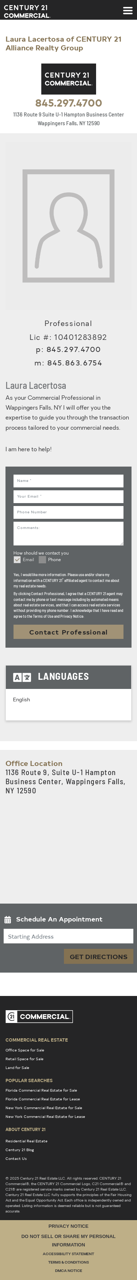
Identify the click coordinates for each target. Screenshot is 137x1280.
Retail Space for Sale (24, 1058)
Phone (54, 560)
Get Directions (99, 956)
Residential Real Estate (26, 1140)
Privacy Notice (68, 1226)
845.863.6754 (74, 362)
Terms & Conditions (68, 1263)
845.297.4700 (68, 102)
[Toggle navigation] (128, 7)
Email (28, 560)
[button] (68, 920)
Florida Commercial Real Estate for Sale (41, 1090)
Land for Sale (17, 1067)
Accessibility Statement (68, 1254)
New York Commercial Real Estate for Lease (45, 1116)
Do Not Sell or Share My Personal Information (68, 1241)
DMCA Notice (68, 1271)
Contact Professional (68, 631)
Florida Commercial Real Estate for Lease (42, 1098)
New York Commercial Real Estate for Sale (43, 1107)
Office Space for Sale (24, 1050)
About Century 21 (25, 1129)
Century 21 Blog (19, 1149)
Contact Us (16, 1158)
